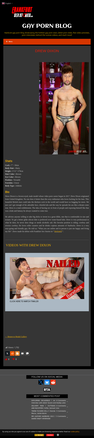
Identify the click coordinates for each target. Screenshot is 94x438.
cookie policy (74, 431)
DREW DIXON (47, 51)
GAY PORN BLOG (47, 26)
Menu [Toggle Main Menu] (9, 41)
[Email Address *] (65, 412)
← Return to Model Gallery (16, 337)
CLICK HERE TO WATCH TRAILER (24, 301)
